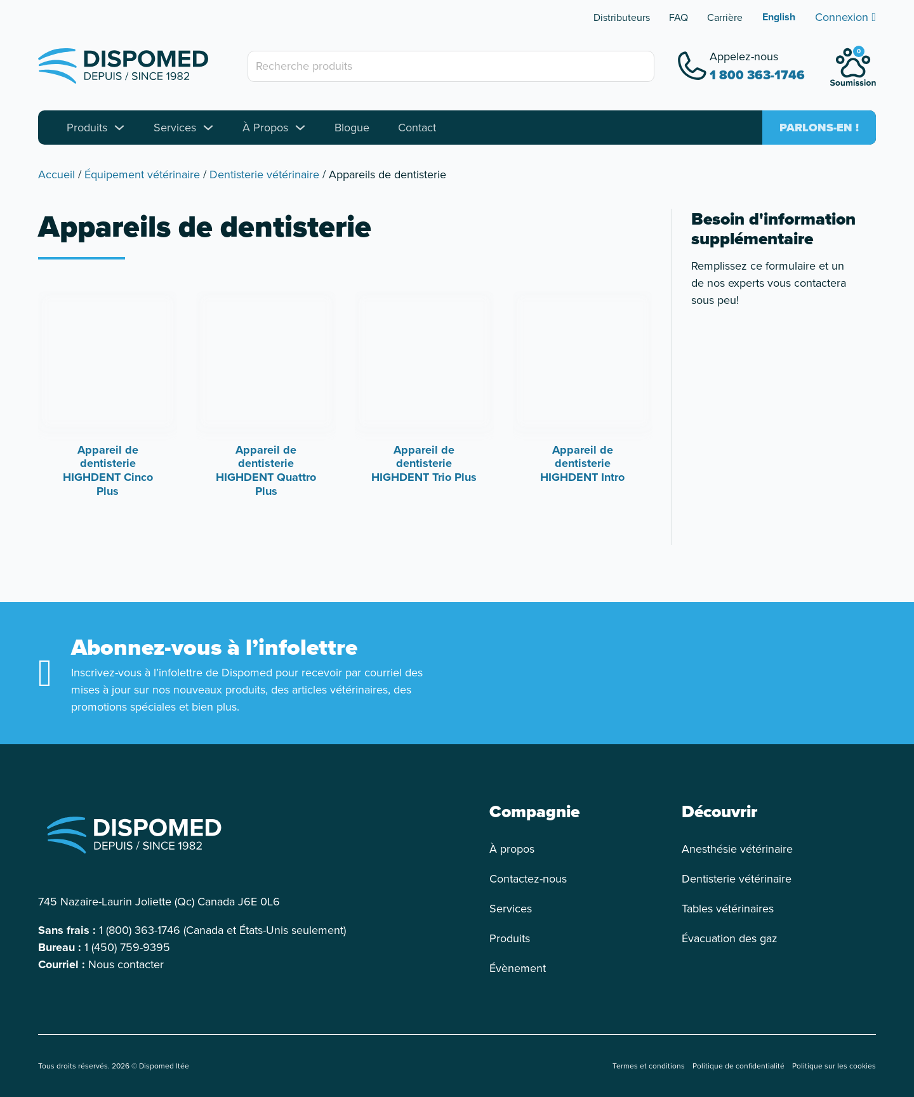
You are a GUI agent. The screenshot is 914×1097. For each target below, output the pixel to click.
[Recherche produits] (451, 66)
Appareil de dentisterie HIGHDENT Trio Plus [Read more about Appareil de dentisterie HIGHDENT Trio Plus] (424, 463)
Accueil (56, 174)
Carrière (725, 17)
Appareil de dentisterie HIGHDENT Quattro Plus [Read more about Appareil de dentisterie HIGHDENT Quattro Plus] (266, 470)
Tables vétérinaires (728, 908)
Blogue (351, 127)
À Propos (265, 127)
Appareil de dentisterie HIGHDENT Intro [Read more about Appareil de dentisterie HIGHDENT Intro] (582, 463)
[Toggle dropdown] (119, 127)
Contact (417, 127)
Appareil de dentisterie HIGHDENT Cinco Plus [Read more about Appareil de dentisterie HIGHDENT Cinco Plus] (108, 470)
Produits (87, 127)
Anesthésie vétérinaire (737, 849)
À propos (511, 849)
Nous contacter (126, 964)
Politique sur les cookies (834, 1066)
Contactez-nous (528, 878)
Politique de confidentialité (738, 1066)
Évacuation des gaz (730, 938)
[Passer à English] (778, 17)
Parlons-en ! (819, 127)
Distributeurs (621, 17)
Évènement (517, 968)
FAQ (678, 17)
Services (175, 127)
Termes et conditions (649, 1066)
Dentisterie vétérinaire (264, 174)
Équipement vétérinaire (142, 174)
